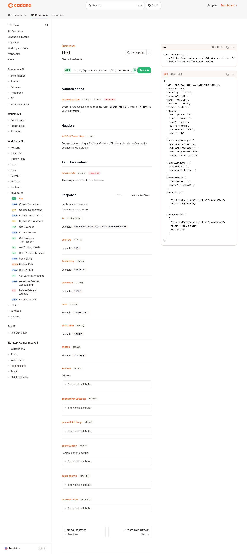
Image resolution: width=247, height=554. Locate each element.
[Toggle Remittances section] (15, 360)
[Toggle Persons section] (13, 147)
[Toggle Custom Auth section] (16, 159)
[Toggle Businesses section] (15, 193)
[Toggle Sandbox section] (14, 311)
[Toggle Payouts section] (13, 81)
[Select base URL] (98, 52)
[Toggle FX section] (10, 98)
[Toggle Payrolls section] (13, 176)
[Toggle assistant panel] (153, 5)
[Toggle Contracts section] (14, 187)
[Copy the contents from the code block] (233, 29)
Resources (58, 16)
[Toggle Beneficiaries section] (16, 75)
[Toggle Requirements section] (16, 366)
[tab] (172, 56)
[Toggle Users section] (12, 164)
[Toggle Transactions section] (16, 126)
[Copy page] (142, 35)
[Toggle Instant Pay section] (15, 153)
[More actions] (155, 35)
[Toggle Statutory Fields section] (17, 377)
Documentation (17, 16)
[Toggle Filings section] (12, 354)
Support (212, 5)
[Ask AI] (239, 29)
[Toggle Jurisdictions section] (16, 349)
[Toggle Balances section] (14, 87)
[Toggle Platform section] (13, 181)
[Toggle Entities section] (13, 305)
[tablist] (198, 56)
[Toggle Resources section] (15, 92)
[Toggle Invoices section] (13, 316)
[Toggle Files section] (11, 170)
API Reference (39, 16)
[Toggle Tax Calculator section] (17, 332)
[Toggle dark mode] (42, 548)
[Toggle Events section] (12, 371)
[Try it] (150, 52)
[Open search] (115, 5)
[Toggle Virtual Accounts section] (18, 104)
